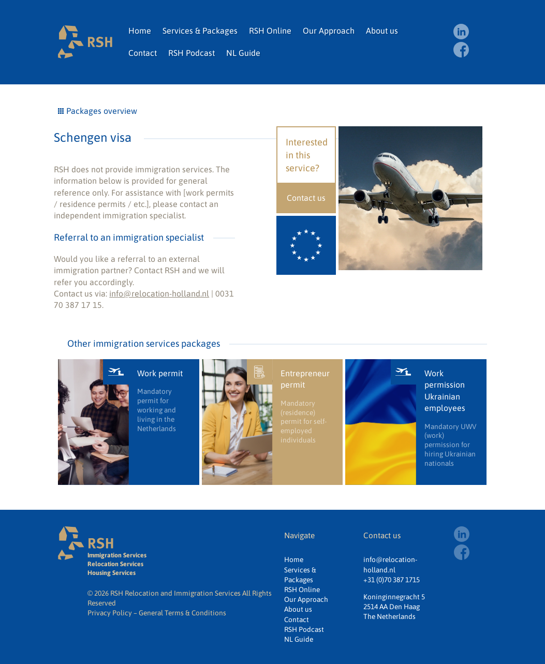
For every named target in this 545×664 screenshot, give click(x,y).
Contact (142, 52)
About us (382, 30)
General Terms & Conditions (182, 613)
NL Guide (243, 52)
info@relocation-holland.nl (159, 293)
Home (139, 30)
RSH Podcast (191, 52)
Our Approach (329, 30)
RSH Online (270, 30)
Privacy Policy (109, 613)
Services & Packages (200, 30)
